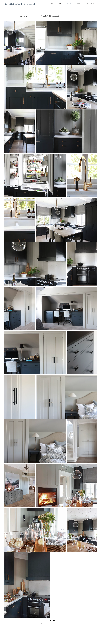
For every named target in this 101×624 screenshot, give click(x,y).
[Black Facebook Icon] (51, 620)
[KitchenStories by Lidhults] (21, 3)
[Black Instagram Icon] (54, 620)
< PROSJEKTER (23, 16)
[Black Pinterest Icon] (47, 620)
